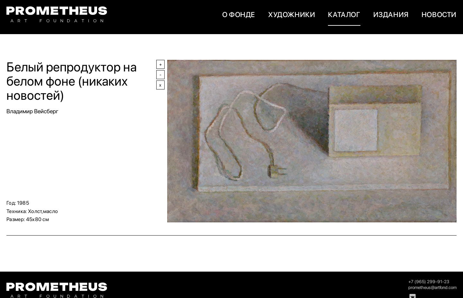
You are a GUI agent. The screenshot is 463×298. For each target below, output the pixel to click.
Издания (391, 14)
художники (291, 14)
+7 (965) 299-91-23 (428, 281)
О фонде (238, 14)
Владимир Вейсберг (32, 111)
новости (439, 14)
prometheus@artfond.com (432, 287)
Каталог (344, 14)
